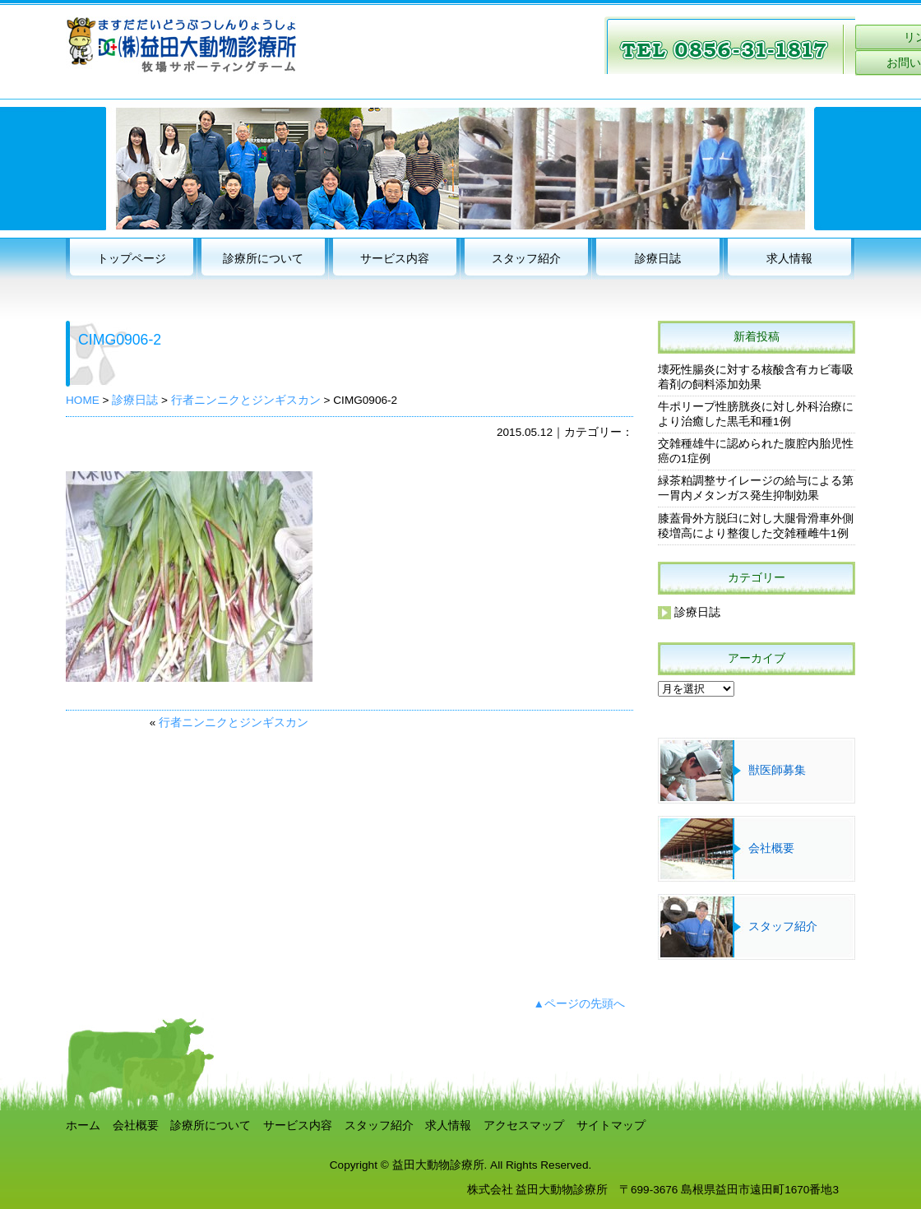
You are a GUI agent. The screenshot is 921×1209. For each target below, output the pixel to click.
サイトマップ (611, 1125)
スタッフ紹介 (526, 258)
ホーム (83, 1125)
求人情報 (789, 258)
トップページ (131, 258)
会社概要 (771, 848)
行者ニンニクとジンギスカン (233, 722)
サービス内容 (394, 258)
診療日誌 (658, 258)
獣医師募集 (777, 770)
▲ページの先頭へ (579, 1004)
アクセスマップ (524, 1125)
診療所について (263, 258)
